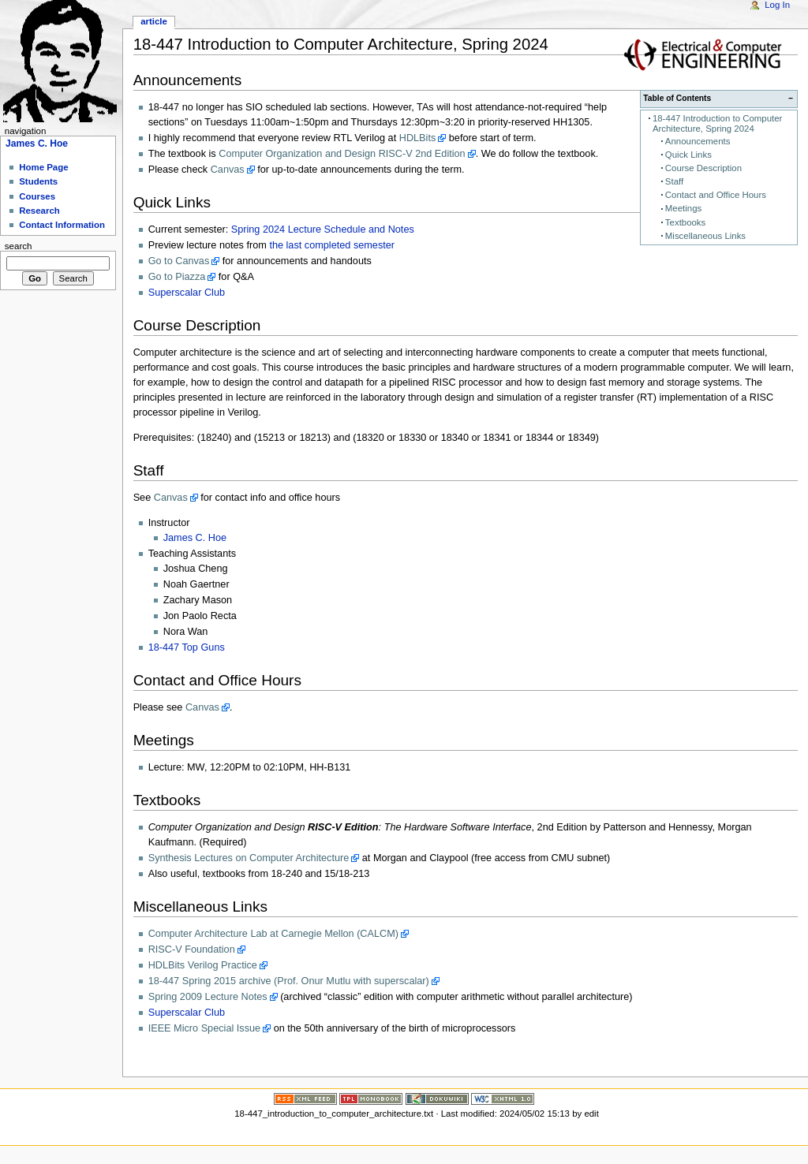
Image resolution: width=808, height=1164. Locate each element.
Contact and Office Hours (715, 195)
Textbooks (685, 222)
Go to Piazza (177, 276)
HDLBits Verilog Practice (202, 965)
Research (39, 210)
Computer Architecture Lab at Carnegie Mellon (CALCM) (273, 933)
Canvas (228, 169)
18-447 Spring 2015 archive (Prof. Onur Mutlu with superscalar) (288, 981)
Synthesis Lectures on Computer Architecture (249, 858)
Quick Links (688, 154)
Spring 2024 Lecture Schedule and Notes (322, 229)
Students (38, 181)
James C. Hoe (194, 537)
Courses (37, 196)
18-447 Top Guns (186, 647)
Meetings (683, 208)
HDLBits (417, 138)
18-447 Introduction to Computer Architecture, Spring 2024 (717, 123)
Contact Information (62, 224)
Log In (777, 4)
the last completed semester (332, 245)
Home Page (43, 167)
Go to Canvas (179, 261)
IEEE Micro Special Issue (204, 1028)
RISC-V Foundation (191, 949)
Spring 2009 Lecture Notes (207, 996)
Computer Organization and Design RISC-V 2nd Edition (342, 153)
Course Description (703, 168)
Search (18, 246)
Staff (674, 181)
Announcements (698, 141)
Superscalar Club (186, 292)
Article (153, 21)
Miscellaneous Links (705, 236)
